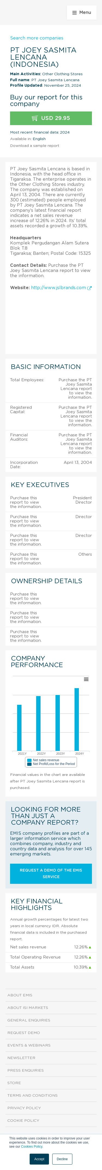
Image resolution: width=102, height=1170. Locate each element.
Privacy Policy (24, 1108)
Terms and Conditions (32, 1096)
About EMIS (19, 995)
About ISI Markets (27, 1008)
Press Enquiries (25, 1070)
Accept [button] (39, 1159)
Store (14, 1083)
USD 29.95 (51, 118)
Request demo (23, 1033)
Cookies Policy (31, 1146)
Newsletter (21, 1058)
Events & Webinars (29, 1045)
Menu (81, 12)
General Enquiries (28, 1020)
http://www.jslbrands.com (61, 288)
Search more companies (36, 38)
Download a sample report (34, 146)
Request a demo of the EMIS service (51, 874)
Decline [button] (62, 1159)
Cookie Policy (23, 1121)
